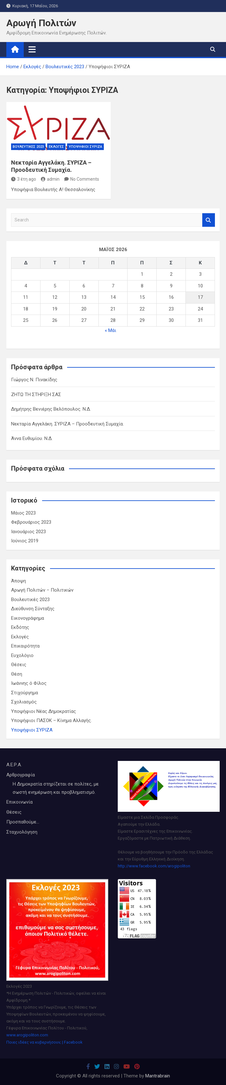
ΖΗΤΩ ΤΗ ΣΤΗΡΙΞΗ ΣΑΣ (36, 394)
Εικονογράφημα (27, 618)
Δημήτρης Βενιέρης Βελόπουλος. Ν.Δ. (51, 409)
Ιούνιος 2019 (24, 541)
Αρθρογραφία (20, 775)
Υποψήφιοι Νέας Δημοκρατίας (43, 711)
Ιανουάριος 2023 (28, 531)
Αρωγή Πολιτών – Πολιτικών (42, 590)
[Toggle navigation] (32, 49)
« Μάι (110, 330)
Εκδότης (20, 627)
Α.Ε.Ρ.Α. (14, 765)
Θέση (16, 674)
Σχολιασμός (24, 702)
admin (50, 179)
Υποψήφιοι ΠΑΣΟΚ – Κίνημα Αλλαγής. (51, 720)
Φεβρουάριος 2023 (31, 522)
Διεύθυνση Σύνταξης (32, 609)
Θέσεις (18, 664)
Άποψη (18, 581)
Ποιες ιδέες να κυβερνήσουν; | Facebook (44, 1042)
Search (208, 220)
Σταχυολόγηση (21, 832)
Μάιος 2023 (23, 513)
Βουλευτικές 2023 (28, 147)
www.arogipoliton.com (27, 1035)
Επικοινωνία (19, 802)
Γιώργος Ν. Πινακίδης (34, 380)
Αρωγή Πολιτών (41, 22)
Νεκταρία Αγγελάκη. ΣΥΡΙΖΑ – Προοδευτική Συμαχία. (67, 424)
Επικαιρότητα (25, 646)
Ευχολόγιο (22, 655)
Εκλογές (56, 147)
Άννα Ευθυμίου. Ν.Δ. (32, 438)
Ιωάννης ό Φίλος (29, 683)
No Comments (84, 179)
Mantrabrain (157, 1076)
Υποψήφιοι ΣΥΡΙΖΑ (85, 147)
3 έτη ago (23, 179)
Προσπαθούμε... (22, 822)
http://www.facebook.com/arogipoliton (154, 866)
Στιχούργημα (24, 693)
